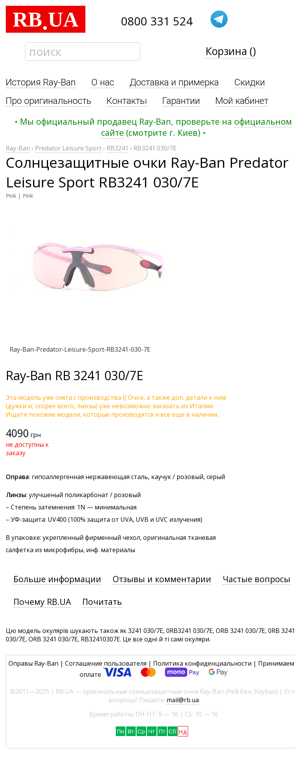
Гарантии (181, 100)
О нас (102, 82)
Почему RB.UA (42, 601)
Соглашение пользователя (106, 663)
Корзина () (230, 51)
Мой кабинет (241, 100)
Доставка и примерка (174, 82)
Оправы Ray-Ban (33, 663)
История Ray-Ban (41, 82)
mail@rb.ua (183, 700)
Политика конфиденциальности (202, 663)
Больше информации (57, 578)
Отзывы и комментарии (162, 578)
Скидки (249, 82)
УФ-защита (28, 519)
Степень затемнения (42, 507)
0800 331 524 (157, 21)
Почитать (102, 601)
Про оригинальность (48, 100)
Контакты (127, 100)
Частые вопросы (256, 578)
